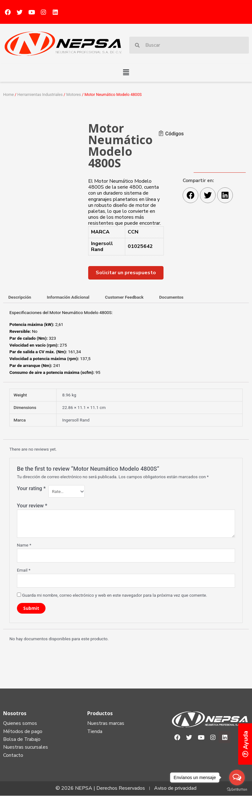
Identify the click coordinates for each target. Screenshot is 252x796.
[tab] (19, 297)
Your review (32, 506)
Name (24, 544)
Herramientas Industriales (39, 94)
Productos (100, 713)
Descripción (19, 297)
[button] (126, 72)
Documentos (171, 297)
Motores (73, 94)
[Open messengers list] (237, 777)
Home (8, 94)
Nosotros (14, 713)
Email (23, 570)
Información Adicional (68, 297)
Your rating (31, 488)
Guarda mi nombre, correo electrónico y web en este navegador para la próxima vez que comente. (114, 595)
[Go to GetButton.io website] (237, 790)
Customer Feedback (124, 297)
